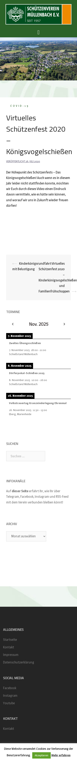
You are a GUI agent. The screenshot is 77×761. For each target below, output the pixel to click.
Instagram (10, 696)
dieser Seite (20, 491)
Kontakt (8, 647)
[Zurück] (12, 324)
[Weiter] (64, 324)
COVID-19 (19, 105)
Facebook (9, 688)
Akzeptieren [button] (41, 755)
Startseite (10, 640)
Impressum (10, 655)
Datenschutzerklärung (18, 662)
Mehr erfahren (60, 755)
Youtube (9, 703)
